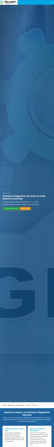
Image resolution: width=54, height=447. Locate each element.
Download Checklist (10, 208)
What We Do (11, 405)
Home (4, 405)
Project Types (20, 405)
